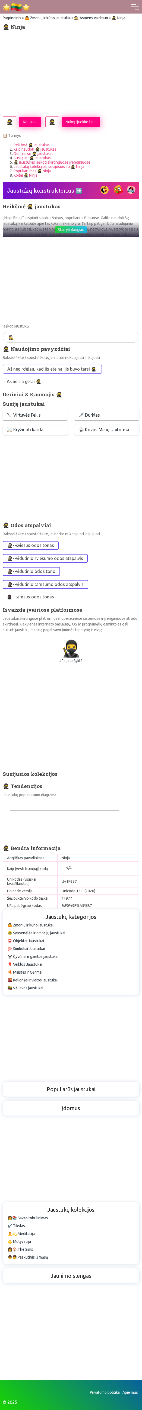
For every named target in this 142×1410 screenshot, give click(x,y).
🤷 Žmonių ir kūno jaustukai (48, 18)
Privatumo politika (105, 1392)
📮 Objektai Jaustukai (26, 941)
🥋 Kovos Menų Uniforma (103, 429)
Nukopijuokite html (80, 122)
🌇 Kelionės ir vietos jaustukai (33, 980)
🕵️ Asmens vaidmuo (91, 18)
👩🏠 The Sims (20, 1249)
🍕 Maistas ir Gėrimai (25, 972)
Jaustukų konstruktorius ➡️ (44, 190)
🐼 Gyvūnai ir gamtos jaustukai (33, 956)
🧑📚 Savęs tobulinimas (28, 1218)
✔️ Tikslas (16, 1226)
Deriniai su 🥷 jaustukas (33, 153)
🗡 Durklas (89, 415)
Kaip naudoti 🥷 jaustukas (35, 149)
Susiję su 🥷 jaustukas (32, 158)
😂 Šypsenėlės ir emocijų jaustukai (36, 933)
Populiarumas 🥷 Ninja (32, 171)
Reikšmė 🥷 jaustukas (32, 145)
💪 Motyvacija (19, 1241)
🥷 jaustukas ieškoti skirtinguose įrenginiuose (52, 162)
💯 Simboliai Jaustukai (26, 949)
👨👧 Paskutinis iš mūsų (28, 1257)
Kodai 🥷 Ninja (25, 175)
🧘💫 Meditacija (21, 1233)
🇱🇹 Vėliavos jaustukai (25, 988)
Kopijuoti (30, 122)
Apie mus (130, 1392)
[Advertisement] (71, 73)
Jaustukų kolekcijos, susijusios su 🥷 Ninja (49, 166)
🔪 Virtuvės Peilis (24, 415)
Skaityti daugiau (71, 230)
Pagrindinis (12, 18)
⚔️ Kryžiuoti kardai (26, 429)
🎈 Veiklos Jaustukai (25, 964)
